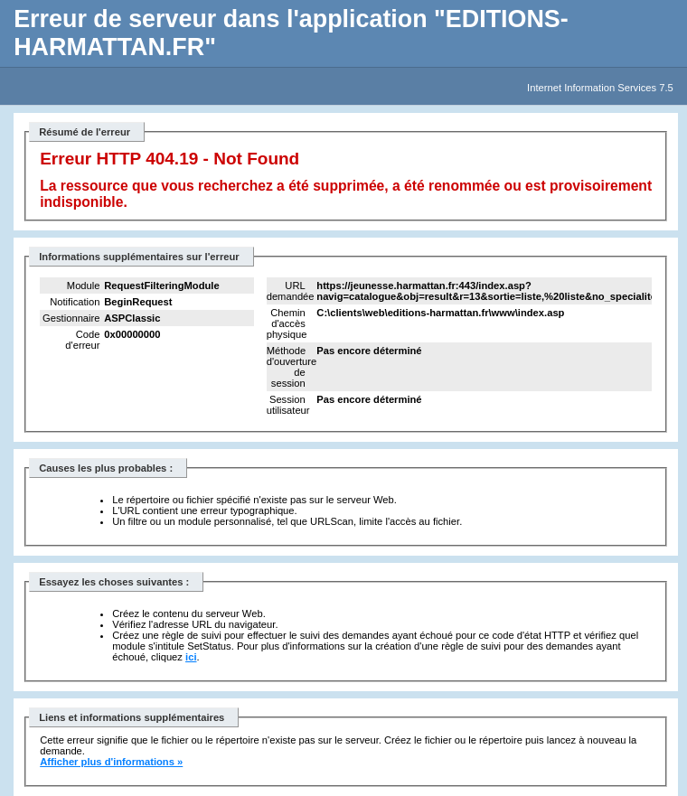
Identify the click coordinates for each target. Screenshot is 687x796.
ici (190, 656)
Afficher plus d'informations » (111, 761)
